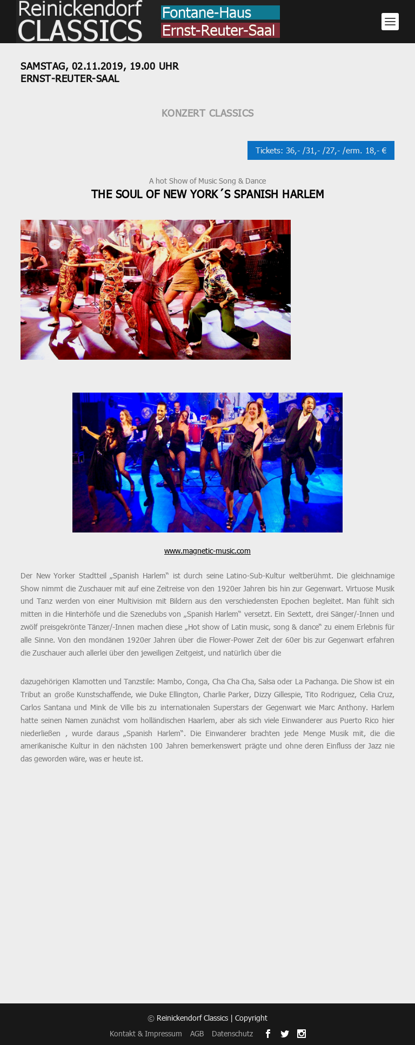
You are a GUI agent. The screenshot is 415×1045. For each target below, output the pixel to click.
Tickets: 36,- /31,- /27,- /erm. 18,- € (321, 150)
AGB (197, 1033)
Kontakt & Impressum (146, 1033)
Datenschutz (232, 1033)
